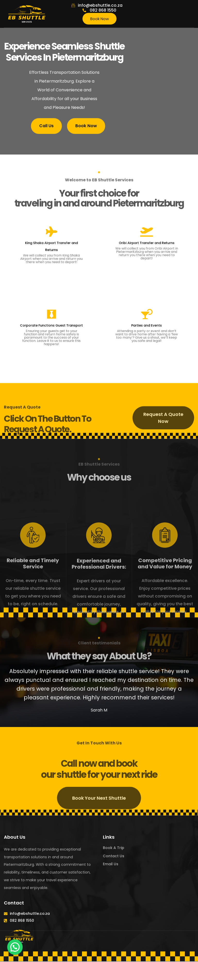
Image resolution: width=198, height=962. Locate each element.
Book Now (99, 18)
